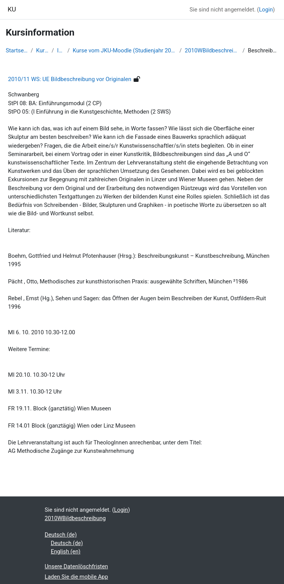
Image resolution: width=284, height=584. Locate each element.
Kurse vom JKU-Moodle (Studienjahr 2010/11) (124, 50)
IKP (60, 50)
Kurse (42, 50)
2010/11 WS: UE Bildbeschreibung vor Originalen (69, 79)
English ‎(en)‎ (66, 551)
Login (266, 9)
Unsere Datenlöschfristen (76, 566)
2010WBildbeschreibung (212, 50)
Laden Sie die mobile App (76, 576)
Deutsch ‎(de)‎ (61, 534)
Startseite (16, 50)
